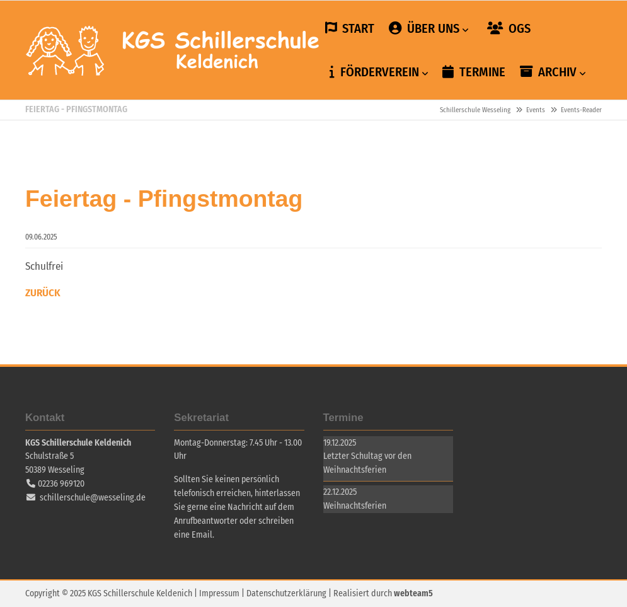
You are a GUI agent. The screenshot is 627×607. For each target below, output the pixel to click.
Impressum (219, 593)
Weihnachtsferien (354, 505)
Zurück (42, 292)
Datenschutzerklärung (286, 593)
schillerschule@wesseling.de (93, 497)
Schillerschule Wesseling (173, 50)
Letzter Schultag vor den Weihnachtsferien (367, 463)
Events (535, 110)
